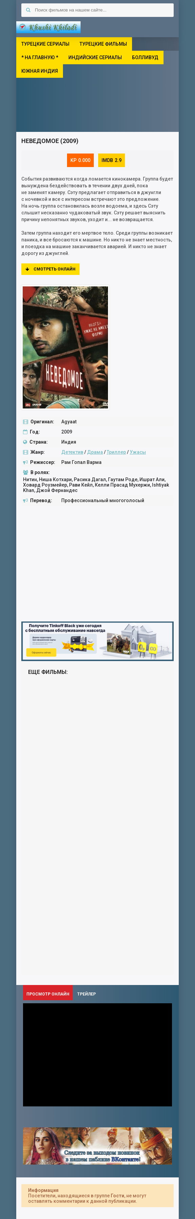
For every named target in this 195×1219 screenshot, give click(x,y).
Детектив (72, 452)
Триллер (116, 452)
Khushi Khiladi (48, 27)
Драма (95, 452)
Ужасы (138, 452)
